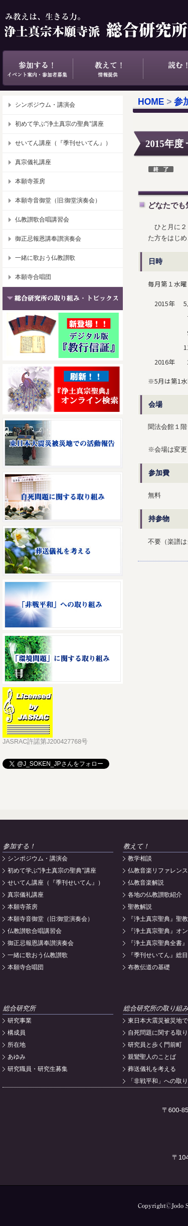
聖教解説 (140, 906)
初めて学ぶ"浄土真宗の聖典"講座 (59, 123)
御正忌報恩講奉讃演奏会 (48, 238)
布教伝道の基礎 (149, 967)
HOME (151, 102)
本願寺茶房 (30, 181)
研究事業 (20, 1020)
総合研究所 (19, 1008)
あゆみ (17, 1056)
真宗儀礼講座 (33, 162)
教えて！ (108, 68)
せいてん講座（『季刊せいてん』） (63, 143)
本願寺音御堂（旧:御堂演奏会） (58, 200)
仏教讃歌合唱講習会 (42, 219)
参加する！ (38, 68)
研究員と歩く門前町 (155, 1044)
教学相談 (140, 858)
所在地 (17, 1044)
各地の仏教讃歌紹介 (155, 894)
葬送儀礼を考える (152, 1068)
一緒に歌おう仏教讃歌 (45, 257)
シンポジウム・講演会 (45, 104)
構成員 (17, 1032)
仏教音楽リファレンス (158, 870)
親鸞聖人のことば (152, 1056)
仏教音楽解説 (146, 882)
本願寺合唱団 (33, 276)
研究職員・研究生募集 (38, 1068)
